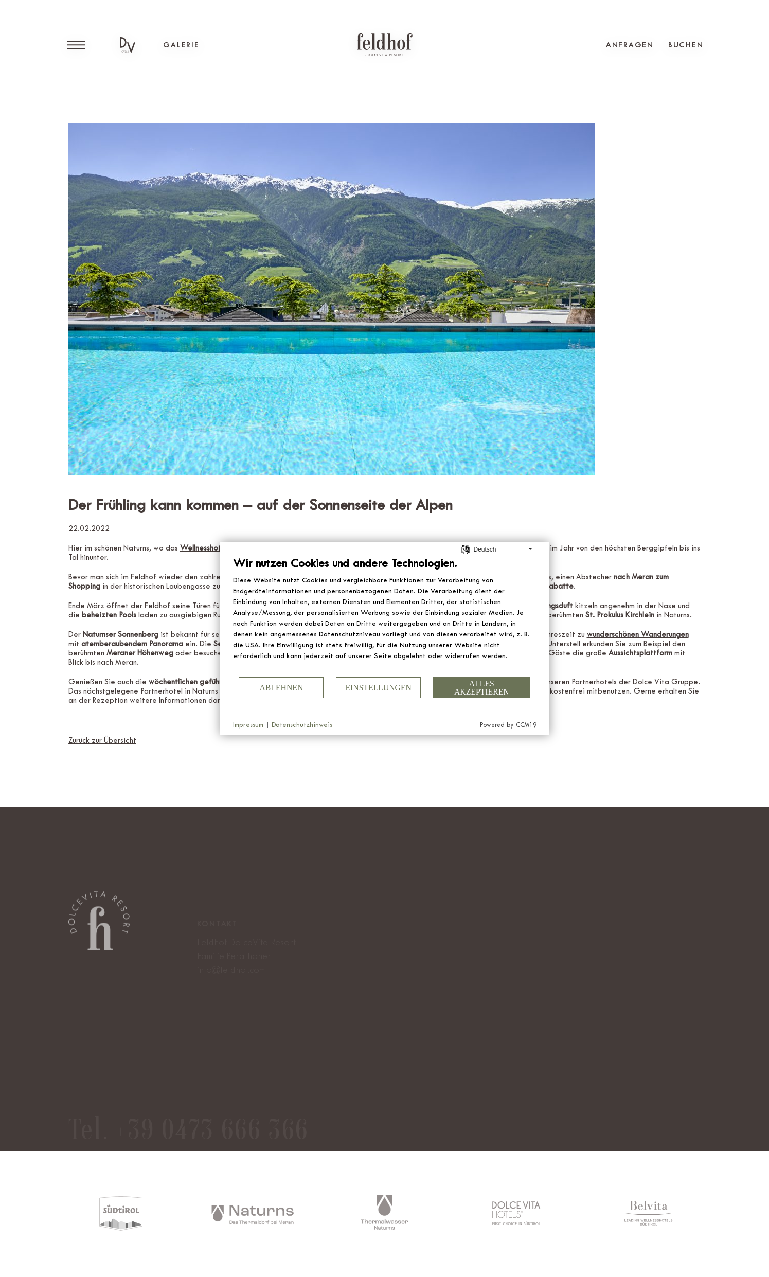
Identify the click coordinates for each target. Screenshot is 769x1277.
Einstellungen (378, 687)
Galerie (181, 44)
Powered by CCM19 (508, 725)
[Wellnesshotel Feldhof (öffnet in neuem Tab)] (217, 548)
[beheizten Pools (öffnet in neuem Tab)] (109, 615)
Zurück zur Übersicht (102, 740)
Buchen (686, 44)
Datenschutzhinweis (302, 725)
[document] (384, 616)
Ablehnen (281, 687)
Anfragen (630, 44)
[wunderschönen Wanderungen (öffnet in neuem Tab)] (638, 634)
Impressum (248, 725)
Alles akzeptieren (481, 687)
